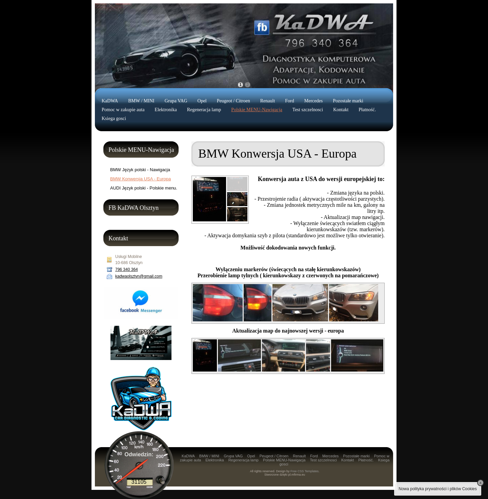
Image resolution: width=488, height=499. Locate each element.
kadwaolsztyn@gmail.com (138, 276)
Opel (202, 100)
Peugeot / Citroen (233, 100)
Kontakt (340, 109)
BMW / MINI (141, 100)
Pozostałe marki (348, 100)
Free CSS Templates (304, 471)
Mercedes (313, 100)
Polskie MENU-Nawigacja (256, 109)
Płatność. (367, 109)
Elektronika (166, 109)
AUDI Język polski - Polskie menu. (143, 188)
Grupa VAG (176, 100)
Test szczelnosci (307, 109)
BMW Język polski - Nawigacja (140, 169)
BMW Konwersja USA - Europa (140, 178)
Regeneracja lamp (204, 109)
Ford (289, 100)
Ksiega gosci (114, 118)
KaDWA (110, 100)
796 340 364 (126, 269)
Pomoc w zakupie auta (123, 109)
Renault (267, 100)
